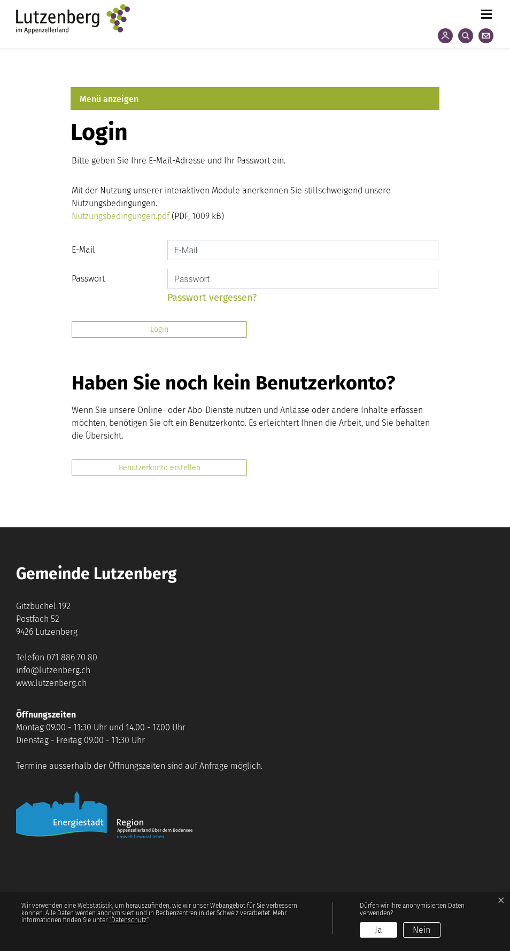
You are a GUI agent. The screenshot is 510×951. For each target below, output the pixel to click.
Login (159, 329)
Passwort (88, 279)
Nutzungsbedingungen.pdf (120, 216)
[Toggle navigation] (486, 12)
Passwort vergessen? (212, 297)
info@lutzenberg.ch (53, 670)
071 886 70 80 (72, 657)
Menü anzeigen (109, 99)
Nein (421, 930)
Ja (378, 930)
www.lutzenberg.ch (51, 683)
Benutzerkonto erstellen (159, 467)
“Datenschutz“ (128, 920)
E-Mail (83, 250)
